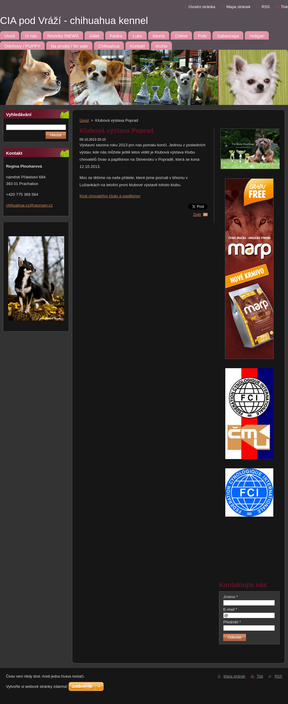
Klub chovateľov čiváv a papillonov (110, 196)
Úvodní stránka (201, 6)
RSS (266, 6)
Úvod (84, 120)
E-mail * (230, 609)
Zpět (197, 214)
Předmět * (232, 622)
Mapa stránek (238, 6)
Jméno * (230, 597)
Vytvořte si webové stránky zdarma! (37, 686)
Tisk (284, 6)
